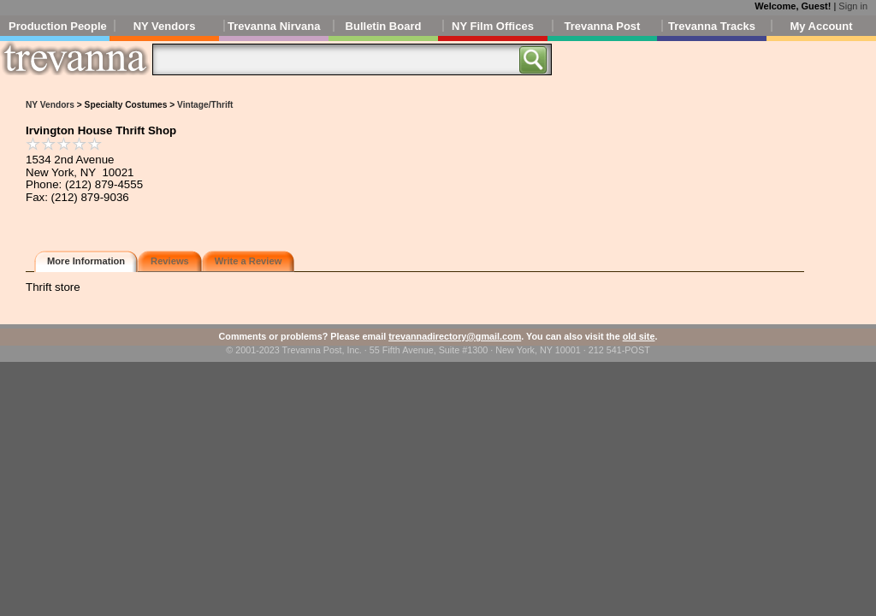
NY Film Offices (493, 26)
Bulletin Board (384, 26)
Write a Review (248, 261)
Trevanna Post (603, 26)
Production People (58, 26)
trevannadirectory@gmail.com (454, 336)
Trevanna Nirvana (274, 26)
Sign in (852, 6)
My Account (821, 26)
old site (639, 336)
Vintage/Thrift (205, 105)
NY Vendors (164, 26)
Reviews (170, 261)
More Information (86, 261)
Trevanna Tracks (711, 26)
